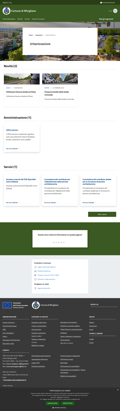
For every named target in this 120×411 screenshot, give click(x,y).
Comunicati (93, 326)
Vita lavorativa (36, 329)
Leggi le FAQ (36, 363)
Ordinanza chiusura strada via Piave (21, 91)
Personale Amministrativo (11, 340)
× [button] (118, 390)
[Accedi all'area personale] (107, 2)
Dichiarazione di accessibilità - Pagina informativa (72, 371)
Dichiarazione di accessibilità (69, 366)
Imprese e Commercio (39, 333)
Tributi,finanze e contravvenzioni (71, 329)
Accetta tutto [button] (52, 403)
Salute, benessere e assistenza (70, 336)
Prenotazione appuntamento (41, 356)
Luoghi (91, 339)
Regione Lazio (7, 2)
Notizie (46, 88)
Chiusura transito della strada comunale (56, 93)
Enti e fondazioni (8, 333)
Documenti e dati (8, 343)
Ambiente (63, 333)
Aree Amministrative (9, 326)
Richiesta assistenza (38, 366)
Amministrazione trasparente (70, 356)
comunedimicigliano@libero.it (16, 366)
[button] (60, 408)
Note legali (64, 363)
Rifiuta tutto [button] (67, 403)
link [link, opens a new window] (79, 399)
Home (31, 35)
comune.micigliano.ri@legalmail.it (17, 364)
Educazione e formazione (68, 322)
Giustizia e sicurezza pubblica (70, 326)
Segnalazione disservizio (40, 359)
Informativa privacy (66, 359)
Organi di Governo (9, 322)
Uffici (4, 329)
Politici (5, 336)
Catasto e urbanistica (39, 339)
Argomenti (39, 35)
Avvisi (8, 88)
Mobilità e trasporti (38, 345)
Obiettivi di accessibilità (68, 376)
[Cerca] (115, 10)
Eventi (91, 342)
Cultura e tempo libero (39, 326)
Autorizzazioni (65, 340)
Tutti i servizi (102, 214)
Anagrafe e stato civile (39, 322)
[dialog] (60, 399)
